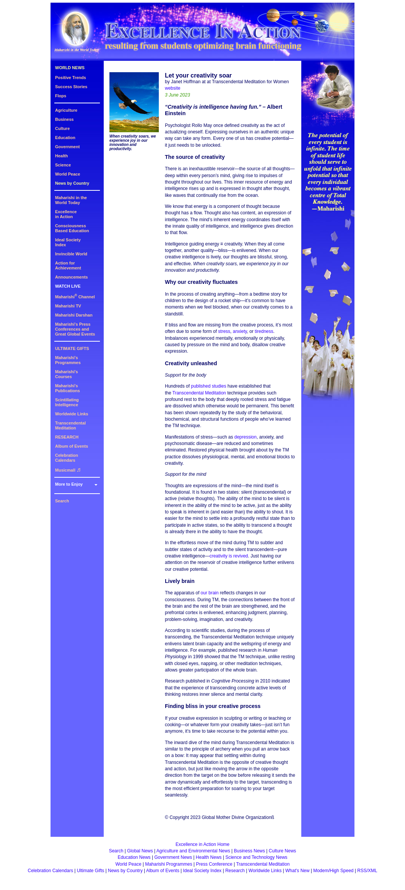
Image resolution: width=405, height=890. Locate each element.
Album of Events (71, 446)
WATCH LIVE (68, 286)
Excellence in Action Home (202, 844)
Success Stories (71, 86)
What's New (297, 870)
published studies (208, 386)
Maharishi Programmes (168, 864)
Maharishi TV (68, 306)
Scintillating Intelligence (67, 402)
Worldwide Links (71, 414)
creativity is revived (228, 556)
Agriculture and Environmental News (193, 851)
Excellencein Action (66, 214)
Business (64, 119)
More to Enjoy (69, 484)
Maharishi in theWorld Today (71, 200)
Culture (62, 128)
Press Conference (214, 864)
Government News (173, 857)
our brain (209, 592)
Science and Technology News (256, 857)
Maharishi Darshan (73, 315)
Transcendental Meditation (70, 425)
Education (65, 137)
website (172, 88)
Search (62, 501)
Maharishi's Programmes (68, 360)
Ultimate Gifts (90, 870)
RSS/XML (367, 870)
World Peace (67, 174)
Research (235, 870)
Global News (140, 851)
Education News (134, 857)
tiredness (264, 331)
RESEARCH (67, 437)
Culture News (282, 851)
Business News (249, 851)
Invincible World (71, 254)
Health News (208, 857)
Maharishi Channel (75, 297)
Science (63, 165)
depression (245, 437)
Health (61, 156)
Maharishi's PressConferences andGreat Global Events (75, 329)
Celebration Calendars (66, 457)
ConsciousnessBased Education (72, 228)
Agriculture (66, 110)
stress (224, 331)
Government (67, 146)
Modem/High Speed (333, 870)
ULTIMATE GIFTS (72, 348)
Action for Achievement (68, 265)
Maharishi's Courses (66, 374)
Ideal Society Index (202, 870)
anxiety (240, 331)
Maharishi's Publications (67, 388)
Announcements (71, 277)
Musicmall (68, 470)
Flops (60, 95)
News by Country (72, 183)
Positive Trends (70, 77)
